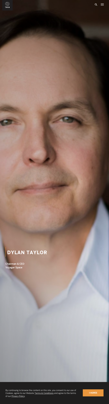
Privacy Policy (18, 396)
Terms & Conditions (44, 393)
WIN (7, 1)
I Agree (93, 393)
